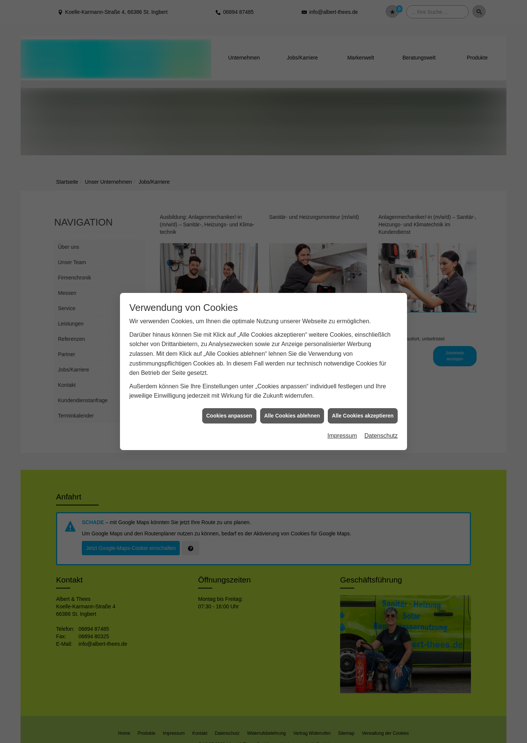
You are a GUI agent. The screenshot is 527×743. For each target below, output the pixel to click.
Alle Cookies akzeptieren (363, 416)
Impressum (342, 435)
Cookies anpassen (229, 416)
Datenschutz (381, 435)
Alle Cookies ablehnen (292, 416)
